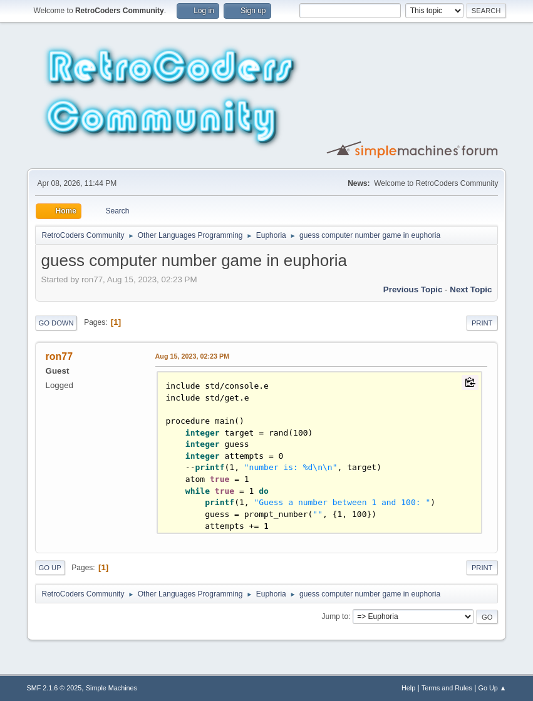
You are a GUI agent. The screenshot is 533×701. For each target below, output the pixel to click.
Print (482, 323)
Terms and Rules (447, 688)
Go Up (50, 567)
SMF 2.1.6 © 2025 (54, 688)
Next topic (471, 289)
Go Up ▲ (493, 688)
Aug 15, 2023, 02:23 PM (192, 356)
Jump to (334, 616)
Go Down (56, 323)
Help (408, 688)
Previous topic (413, 289)
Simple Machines (111, 688)
